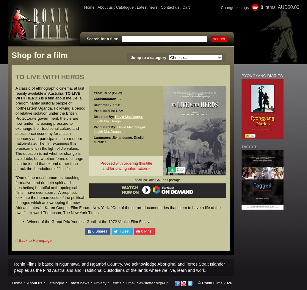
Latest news (147, 7)
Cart (186, 7)
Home (89, 7)
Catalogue (125, 7)
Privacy (100, 283)
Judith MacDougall (108, 121)
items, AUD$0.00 (280, 7)
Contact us (170, 7)
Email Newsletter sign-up (147, 283)
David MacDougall (129, 117)
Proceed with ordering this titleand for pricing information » (126, 166)
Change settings (235, 7)
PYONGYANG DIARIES (262, 76)
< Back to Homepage (33, 240)
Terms (116, 283)
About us (105, 7)
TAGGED (250, 147)
